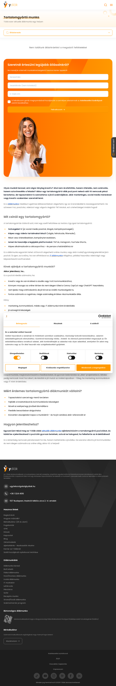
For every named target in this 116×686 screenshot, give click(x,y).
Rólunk (7, 532)
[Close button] (111, 5)
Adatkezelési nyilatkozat (58, 653)
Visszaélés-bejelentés (58, 664)
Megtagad (22, 368)
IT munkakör (9, 583)
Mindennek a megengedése (93, 368)
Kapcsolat (8, 535)
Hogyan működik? (12, 518)
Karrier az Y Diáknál (12, 549)
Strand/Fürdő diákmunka (15, 599)
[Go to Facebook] (71, 676)
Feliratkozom (58, 109)
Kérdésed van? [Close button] (113, 147)
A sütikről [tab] (94, 323)
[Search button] (105, 5)
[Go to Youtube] (45, 676)
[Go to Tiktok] (37, 676)
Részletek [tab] (58, 323)
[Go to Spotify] (62, 676)
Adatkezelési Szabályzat (91, 100)
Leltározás (8, 586)
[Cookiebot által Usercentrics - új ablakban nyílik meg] (100, 316)
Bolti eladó (8, 569)
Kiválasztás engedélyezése (58, 368)
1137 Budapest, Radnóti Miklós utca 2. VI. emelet (30, 500)
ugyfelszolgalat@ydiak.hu (19, 486)
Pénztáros (8, 589)
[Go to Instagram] (54, 676)
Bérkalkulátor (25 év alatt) (15, 522)
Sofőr (6, 593)
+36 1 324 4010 (14, 493)
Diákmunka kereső (12, 566)
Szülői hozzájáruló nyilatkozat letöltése (21, 552)
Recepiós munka (11, 596)
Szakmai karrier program (15, 603)
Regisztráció (9, 515)
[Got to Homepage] (11, 4)
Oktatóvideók (10, 542)
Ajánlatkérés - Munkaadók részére (19, 545)
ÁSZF (58, 659)
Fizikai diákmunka (11, 572)
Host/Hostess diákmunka (15, 576)
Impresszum (58, 669)
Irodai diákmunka (11, 579)
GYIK (6, 528)
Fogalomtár (9, 525)
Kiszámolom (13, 641)
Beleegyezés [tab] (21, 323)
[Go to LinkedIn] (79, 676)
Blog (6, 539)
